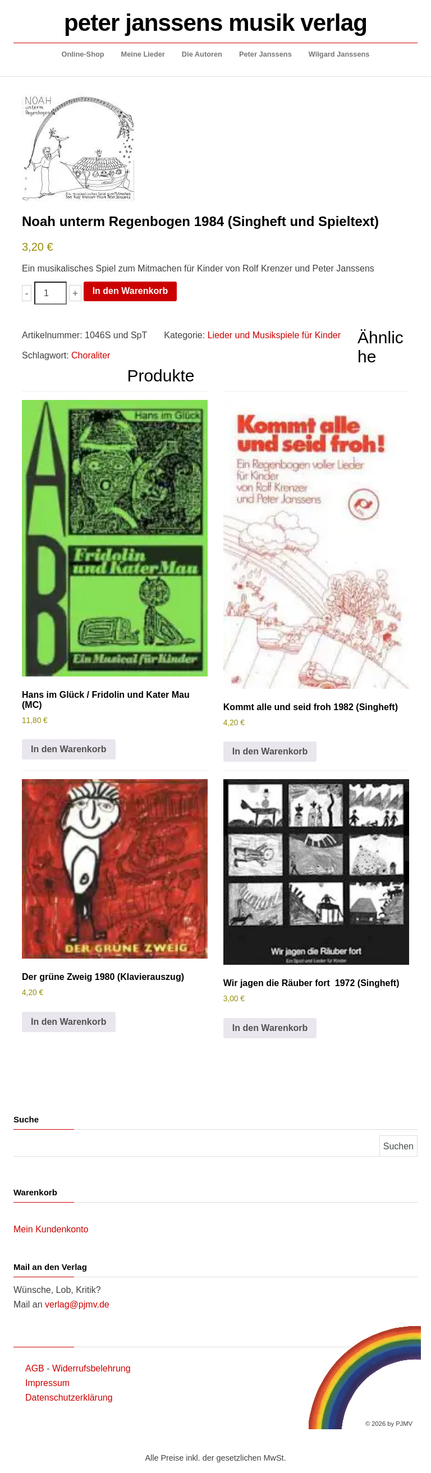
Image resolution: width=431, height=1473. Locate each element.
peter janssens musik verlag (215, 23)
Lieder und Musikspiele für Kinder (274, 335)
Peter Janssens (265, 54)
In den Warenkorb (130, 291)
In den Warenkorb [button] (69, 749)
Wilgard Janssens (339, 54)
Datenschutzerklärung (69, 1397)
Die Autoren (202, 54)
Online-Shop (83, 54)
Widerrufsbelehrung (91, 1368)
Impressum (47, 1383)
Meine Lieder (143, 54)
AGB (34, 1368)
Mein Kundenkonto (50, 1229)
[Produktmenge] (50, 293)
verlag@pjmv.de (77, 1304)
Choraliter (90, 355)
